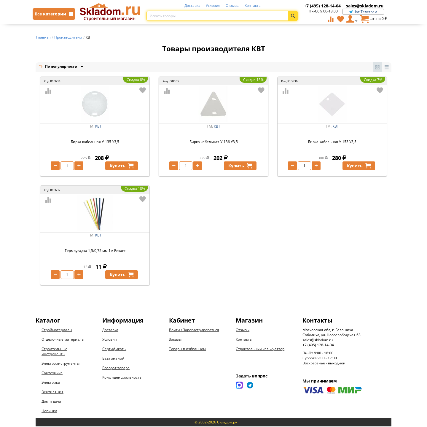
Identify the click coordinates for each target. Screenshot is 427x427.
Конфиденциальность (121, 377)
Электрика (51, 382)
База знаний (113, 358)
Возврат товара (116, 368)
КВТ (98, 126)
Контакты (253, 5)
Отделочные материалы (63, 339)
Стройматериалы (57, 330)
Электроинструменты (60, 363)
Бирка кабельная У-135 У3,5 (95, 142)
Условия (213, 5)
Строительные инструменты (54, 352)
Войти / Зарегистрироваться (194, 330)
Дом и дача (51, 401)
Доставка (192, 5)
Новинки (49, 411)
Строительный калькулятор (260, 349)
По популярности (59, 67)
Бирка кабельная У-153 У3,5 (332, 142)
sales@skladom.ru (364, 6)
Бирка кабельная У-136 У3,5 (213, 142)
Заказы (175, 339)
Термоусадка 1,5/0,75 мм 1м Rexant (95, 251)
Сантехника (52, 373)
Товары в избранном (187, 349)
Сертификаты (114, 349)
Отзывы (232, 5)
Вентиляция (52, 392)
